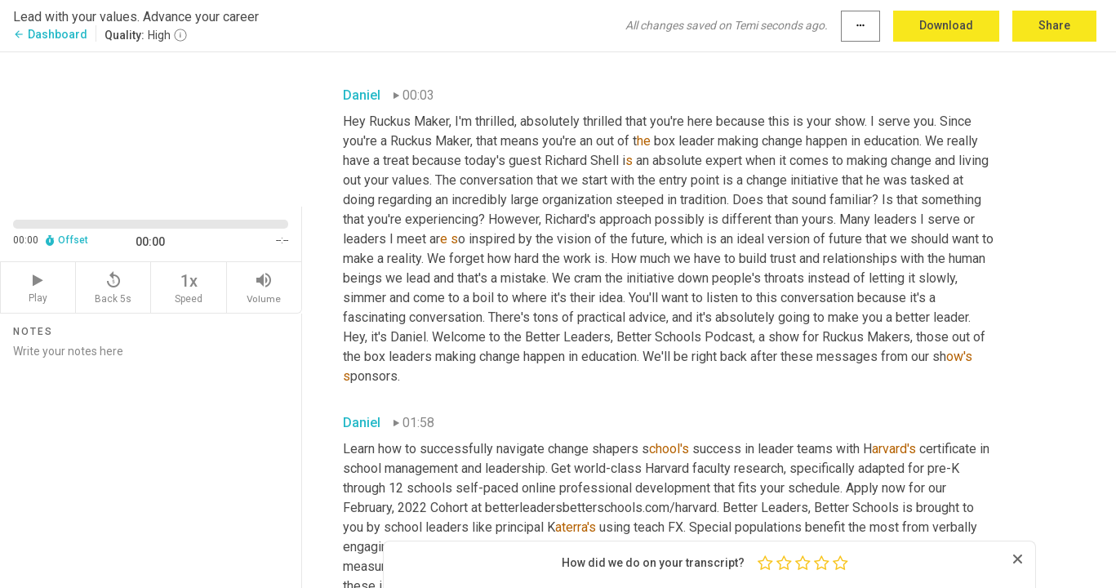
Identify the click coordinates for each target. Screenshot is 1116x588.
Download (946, 25)
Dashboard (50, 34)
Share (1054, 25)
